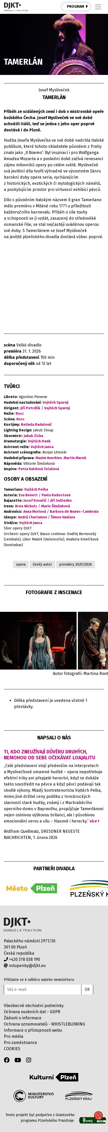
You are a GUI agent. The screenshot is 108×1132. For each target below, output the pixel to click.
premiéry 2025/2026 (75, 564)
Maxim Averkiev (48, 458)
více (95, 821)
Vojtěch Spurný (55, 402)
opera (21, 564)
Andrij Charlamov (32, 517)
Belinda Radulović (36, 424)
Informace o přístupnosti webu (33, 1030)
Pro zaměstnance (20, 1042)
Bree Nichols (26, 506)
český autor (42, 564)
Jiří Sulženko (61, 500)
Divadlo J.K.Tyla (22, 925)
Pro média (13, 1036)
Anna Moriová (34, 511)
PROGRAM (77, 6)
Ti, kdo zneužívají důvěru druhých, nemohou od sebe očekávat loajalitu (49, 755)
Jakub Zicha (33, 436)
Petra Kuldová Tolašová (38, 469)
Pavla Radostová (56, 495)
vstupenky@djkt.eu (25, 965)
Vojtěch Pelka (36, 489)
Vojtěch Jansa (42, 447)
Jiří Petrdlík (30, 408)
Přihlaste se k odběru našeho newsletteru (39, 980)
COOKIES (12, 1048)
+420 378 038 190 (22, 959)
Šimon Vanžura (63, 517)
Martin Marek (75, 458)
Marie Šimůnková (55, 506)
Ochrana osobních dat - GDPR (32, 1011)
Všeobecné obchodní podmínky (34, 1005)
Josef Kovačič (34, 500)
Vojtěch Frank (39, 441)
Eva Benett (28, 495)
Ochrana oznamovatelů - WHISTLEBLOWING (44, 1024)
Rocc (20, 413)
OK (87, 989)
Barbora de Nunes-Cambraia (74, 511)
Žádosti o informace (22, 1017)
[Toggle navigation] (98, 7)
